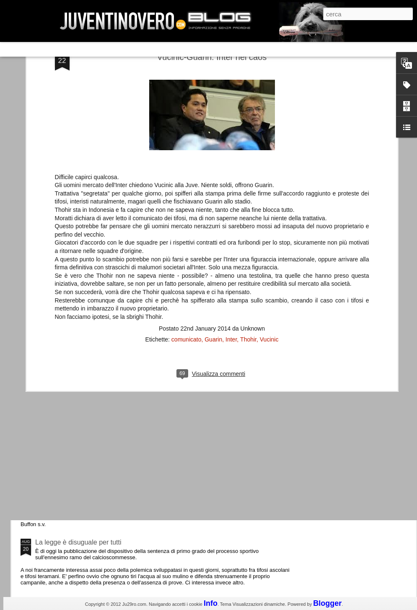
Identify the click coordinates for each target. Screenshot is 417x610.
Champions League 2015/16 (77, 400)
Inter (231, 228)
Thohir (248, 228)
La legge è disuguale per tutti (78, 542)
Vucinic (269, 228)
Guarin (213, 228)
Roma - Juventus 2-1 (66, 364)
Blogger (327, 603)
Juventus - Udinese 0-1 (69, 471)
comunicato (186, 228)
